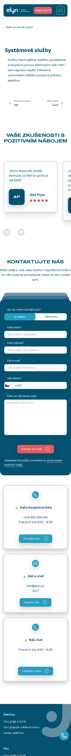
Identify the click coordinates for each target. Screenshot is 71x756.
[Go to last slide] (7, 232)
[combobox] (8, 385)
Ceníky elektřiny (14, 733)
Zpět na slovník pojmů (18, 27)
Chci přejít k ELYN (15, 721)
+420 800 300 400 (35, 517)
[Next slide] (21, 232)
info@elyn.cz (35, 586)
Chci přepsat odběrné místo (21, 727)
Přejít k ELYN (43, 10)
